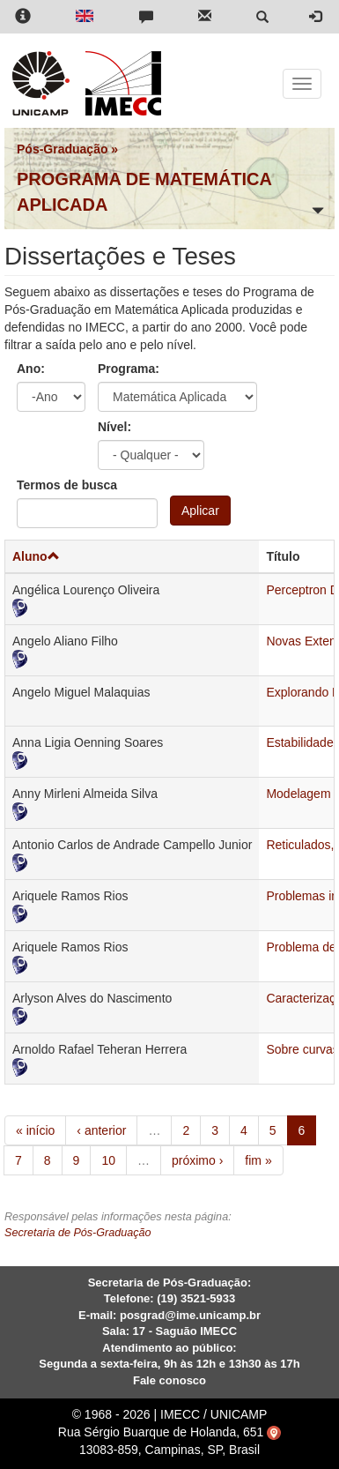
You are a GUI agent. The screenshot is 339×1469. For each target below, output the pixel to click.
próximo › (197, 1160)
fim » (258, 1160)
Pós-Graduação (62, 149)
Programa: (128, 369)
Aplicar (200, 510)
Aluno (36, 556)
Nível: (114, 427)
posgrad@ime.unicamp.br (190, 1315)
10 (108, 1160)
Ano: (31, 369)
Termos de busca (67, 485)
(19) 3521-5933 (196, 1298)
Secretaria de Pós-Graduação (77, 1233)
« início (35, 1130)
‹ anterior (101, 1130)
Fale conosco (169, 1380)
